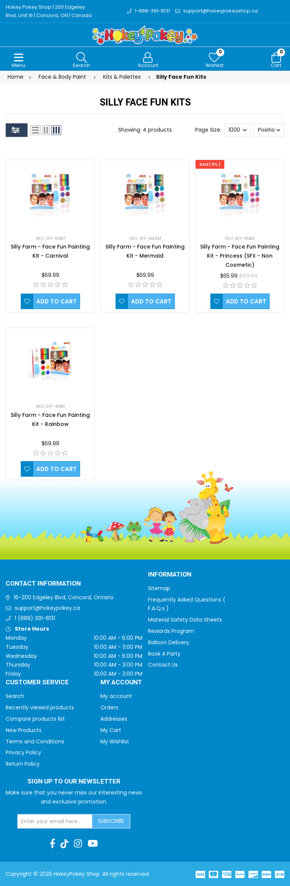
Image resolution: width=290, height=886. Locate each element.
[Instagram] (78, 843)
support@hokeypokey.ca (47, 608)
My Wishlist (114, 741)
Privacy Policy (23, 752)
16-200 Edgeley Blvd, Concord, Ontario (64, 597)
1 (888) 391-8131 (35, 618)
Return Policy (23, 764)
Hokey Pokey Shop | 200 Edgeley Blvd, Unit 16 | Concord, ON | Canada (49, 11)
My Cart (110, 730)
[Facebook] (52, 843)
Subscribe (111, 821)
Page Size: (208, 130)
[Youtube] (93, 843)
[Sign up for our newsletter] (55, 821)
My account (116, 696)
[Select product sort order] (269, 130)
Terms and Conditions (35, 741)
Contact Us (163, 664)
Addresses (113, 719)
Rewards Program (171, 631)
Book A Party (164, 654)
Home (15, 77)
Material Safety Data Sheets (185, 619)
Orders (109, 707)
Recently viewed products (40, 707)
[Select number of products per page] (237, 130)
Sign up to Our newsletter (74, 781)
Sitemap (159, 588)
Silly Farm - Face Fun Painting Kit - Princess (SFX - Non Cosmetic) (239, 256)
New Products (24, 730)
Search (15, 696)
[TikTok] (64, 843)
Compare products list (35, 719)
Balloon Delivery (168, 642)
